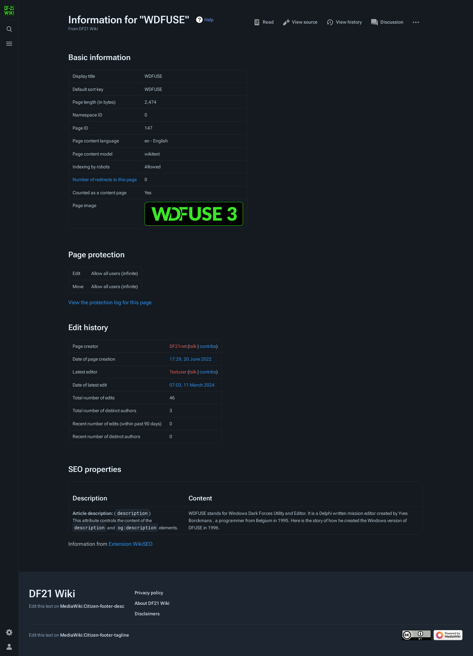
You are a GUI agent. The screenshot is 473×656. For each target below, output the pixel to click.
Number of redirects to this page (105, 179)
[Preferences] (9, 632)
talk (192, 346)
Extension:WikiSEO (130, 544)
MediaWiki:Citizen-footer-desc (92, 606)
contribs (208, 346)
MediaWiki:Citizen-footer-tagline (94, 635)
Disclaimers (147, 613)
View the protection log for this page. (110, 302)
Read (264, 22)
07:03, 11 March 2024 (191, 385)
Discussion (387, 22)
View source (300, 22)
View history (344, 22)
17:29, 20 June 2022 (190, 359)
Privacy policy (149, 592)
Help (209, 19)
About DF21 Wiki (152, 603)
